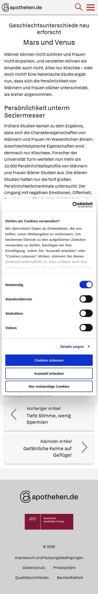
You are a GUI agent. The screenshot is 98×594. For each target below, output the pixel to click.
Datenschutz (34, 567)
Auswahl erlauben (49, 373)
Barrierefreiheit (70, 577)
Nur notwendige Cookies (49, 386)
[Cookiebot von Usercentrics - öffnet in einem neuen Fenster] (72, 205)
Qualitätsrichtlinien (32, 577)
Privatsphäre (64, 567)
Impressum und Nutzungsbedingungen (49, 557)
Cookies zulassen (49, 360)
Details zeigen (72, 346)
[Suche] (79, 7)
